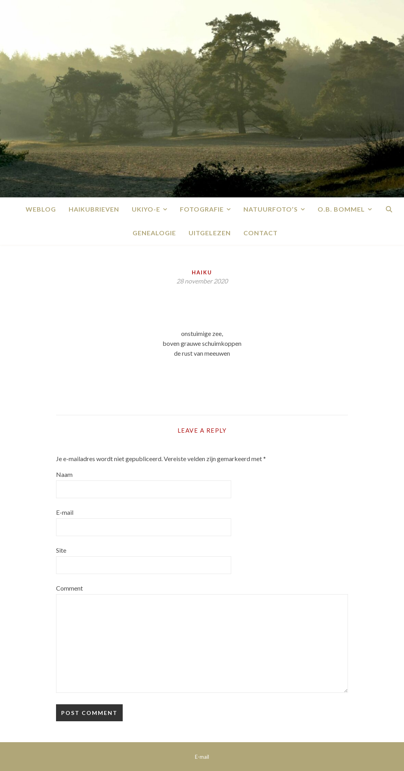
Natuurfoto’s (270, 209)
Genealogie (154, 232)
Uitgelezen (210, 232)
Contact (260, 232)
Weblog (41, 209)
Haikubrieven (94, 209)
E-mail (64, 512)
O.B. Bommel (341, 209)
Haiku (202, 272)
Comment (69, 588)
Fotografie (202, 209)
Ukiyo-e (146, 209)
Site (61, 550)
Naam (64, 474)
